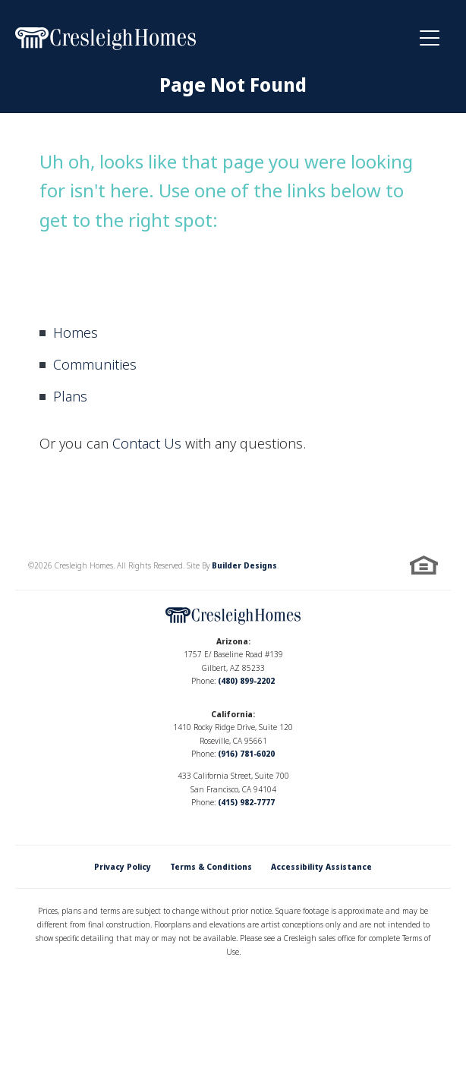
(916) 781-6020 (246, 753)
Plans (70, 396)
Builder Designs (244, 565)
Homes (75, 332)
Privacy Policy (122, 866)
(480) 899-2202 (246, 680)
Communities (95, 364)
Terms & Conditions (211, 866)
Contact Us (146, 443)
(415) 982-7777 (246, 802)
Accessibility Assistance (321, 866)
